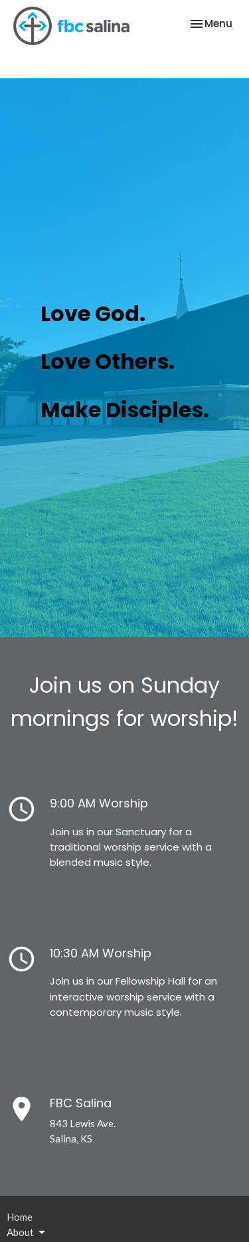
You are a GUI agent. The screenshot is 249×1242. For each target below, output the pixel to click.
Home (20, 1217)
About (27, 1232)
